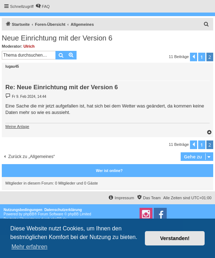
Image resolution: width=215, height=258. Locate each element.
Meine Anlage (17, 126)
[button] (193, 57)
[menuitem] (42, 6)
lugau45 (12, 66)
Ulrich (29, 46)
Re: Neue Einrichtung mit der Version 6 (61, 87)
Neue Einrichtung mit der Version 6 (57, 38)
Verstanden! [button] (175, 238)
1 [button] (201, 57)
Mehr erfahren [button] (29, 247)
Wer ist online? (109, 170)
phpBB (29, 214)
